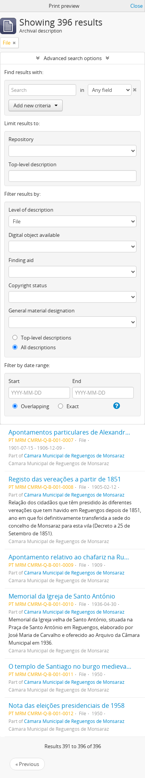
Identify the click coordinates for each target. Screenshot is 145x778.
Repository (21, 139)
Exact (68, 406)
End (76, 381)
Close (136, 5)
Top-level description (32, 164)
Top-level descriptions (41, 337)
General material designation (42, 310)
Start (14, 381)
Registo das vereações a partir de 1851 (65, 479)
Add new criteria (36, 105)
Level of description (31, 209)
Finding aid (21, 260)
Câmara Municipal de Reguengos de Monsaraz (74, 455)
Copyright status (28, 285)
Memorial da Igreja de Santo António (62, 596)
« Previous (27, 764)
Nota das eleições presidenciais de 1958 (67, 705)
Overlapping (30, 406)
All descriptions (34, 347)
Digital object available (34, 234)
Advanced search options (73, 58)
